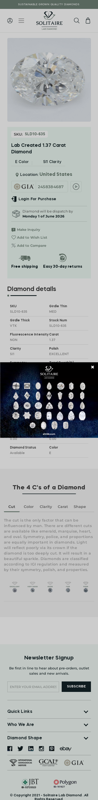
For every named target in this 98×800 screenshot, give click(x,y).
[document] (49, 400)
